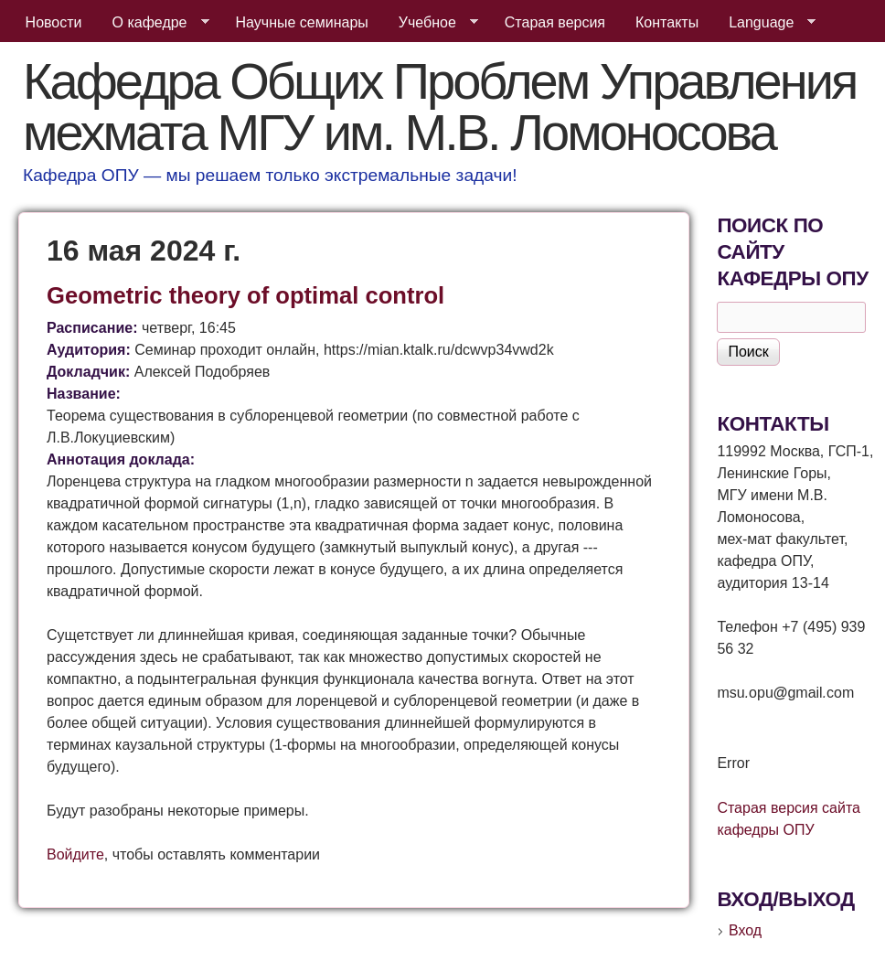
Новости (54, 22)
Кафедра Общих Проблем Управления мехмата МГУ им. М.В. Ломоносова (439, 106)
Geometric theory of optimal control (245, 295)
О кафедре (153, 23)
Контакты (666, 22)
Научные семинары (302, 22)
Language (765, 23)
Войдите (75, 854)
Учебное (431, 23)
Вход (745, 930)
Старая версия (555, 22)
